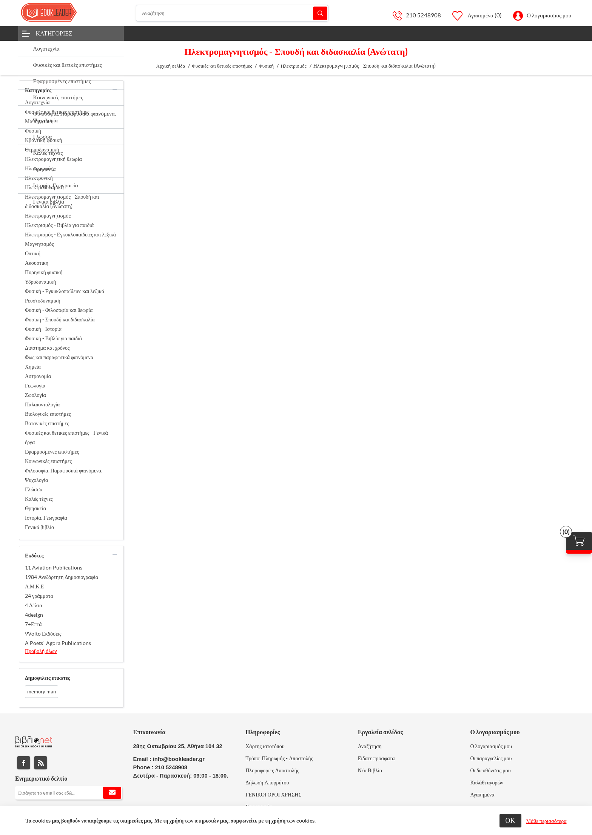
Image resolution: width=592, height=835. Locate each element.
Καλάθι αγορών (486, 782)
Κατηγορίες (54, 33)
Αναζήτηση (320, 13)
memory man (41, 692)
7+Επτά (33, 624)
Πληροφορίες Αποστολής (272, 770)
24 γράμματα (39, 596)
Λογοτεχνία (37, 102)
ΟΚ (510, 820)
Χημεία (33, 367)
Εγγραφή (112, 793)
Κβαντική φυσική (43, 140)
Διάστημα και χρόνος (47, 348)
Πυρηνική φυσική (44, 272)
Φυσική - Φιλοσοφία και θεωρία (58, 310)
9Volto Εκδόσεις (43, 634)
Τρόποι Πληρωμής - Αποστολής (279, 758)
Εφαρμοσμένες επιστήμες (52, 452)
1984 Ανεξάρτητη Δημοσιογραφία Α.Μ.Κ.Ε (61, 582)
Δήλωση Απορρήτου (267, 782)
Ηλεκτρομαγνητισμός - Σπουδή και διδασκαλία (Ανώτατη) (62, 201)
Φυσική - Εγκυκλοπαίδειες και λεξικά (64, 291)
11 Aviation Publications (53, 568)
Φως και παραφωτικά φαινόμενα (59, 357)
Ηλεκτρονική (39, 178)
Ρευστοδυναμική (42, 301)
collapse (115, 89)
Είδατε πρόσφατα (376, 758)
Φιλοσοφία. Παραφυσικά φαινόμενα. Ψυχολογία (63, 475)
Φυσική (33, 131)
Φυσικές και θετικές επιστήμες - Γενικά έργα (66, 437)
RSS (40, 762)
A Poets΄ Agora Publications (58, 643)
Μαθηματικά (38, 121)
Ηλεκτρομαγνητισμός (48, 216)
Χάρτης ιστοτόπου (265, 746)
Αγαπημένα (482, 795)
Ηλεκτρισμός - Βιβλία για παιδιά (59, 225)
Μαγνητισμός (39, 244)
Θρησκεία (35, 508)
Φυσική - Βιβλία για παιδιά (53, 338)
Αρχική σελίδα (170, 66)
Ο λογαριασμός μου (549, 15)
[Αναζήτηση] (232, 13)
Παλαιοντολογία (42, 404)
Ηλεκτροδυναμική (44, 187)
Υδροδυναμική (40, 282)
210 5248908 (423, 15)
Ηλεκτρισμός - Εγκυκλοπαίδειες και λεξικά (70, 235)
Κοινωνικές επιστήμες (48, 461)
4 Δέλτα (33, 605)
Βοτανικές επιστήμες (47, 423)
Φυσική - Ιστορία (43, 329)
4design (34, 615)
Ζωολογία (35, 395)
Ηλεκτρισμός (39, 168)
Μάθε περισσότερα (546, 821)
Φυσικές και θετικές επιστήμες (57, 112)
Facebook (23, 762)
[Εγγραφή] (68, 793)
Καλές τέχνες (39, 499)
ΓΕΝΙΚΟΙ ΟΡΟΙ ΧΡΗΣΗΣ (273, 795)
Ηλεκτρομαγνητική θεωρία (53, 159)
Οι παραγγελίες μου (491, 758)
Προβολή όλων (41, 651)
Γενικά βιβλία (39, 527)
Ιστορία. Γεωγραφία (46, 518)
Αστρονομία (38, 376)
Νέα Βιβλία (370, 770)
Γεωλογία (35, 386)
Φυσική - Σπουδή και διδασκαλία (60, 319)
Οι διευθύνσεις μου (490, 770)
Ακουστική (36, 263)
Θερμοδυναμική (42, 150)
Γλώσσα (34, 489)
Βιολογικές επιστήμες (48, 414)
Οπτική (32, 253)
